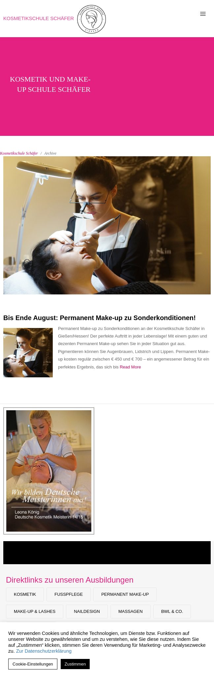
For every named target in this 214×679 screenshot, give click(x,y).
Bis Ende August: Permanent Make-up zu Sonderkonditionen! (99, 317)
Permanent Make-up (125, 594)
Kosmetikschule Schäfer (38, 18)
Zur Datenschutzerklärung (44, 651)
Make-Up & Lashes (34, 611)
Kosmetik (25, 594)
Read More (130, 367)
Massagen (130, 611)
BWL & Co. (172, 611)
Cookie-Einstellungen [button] (33, 664)
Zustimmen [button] (75, 664)
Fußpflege (68, 594)
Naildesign (87, 611)
